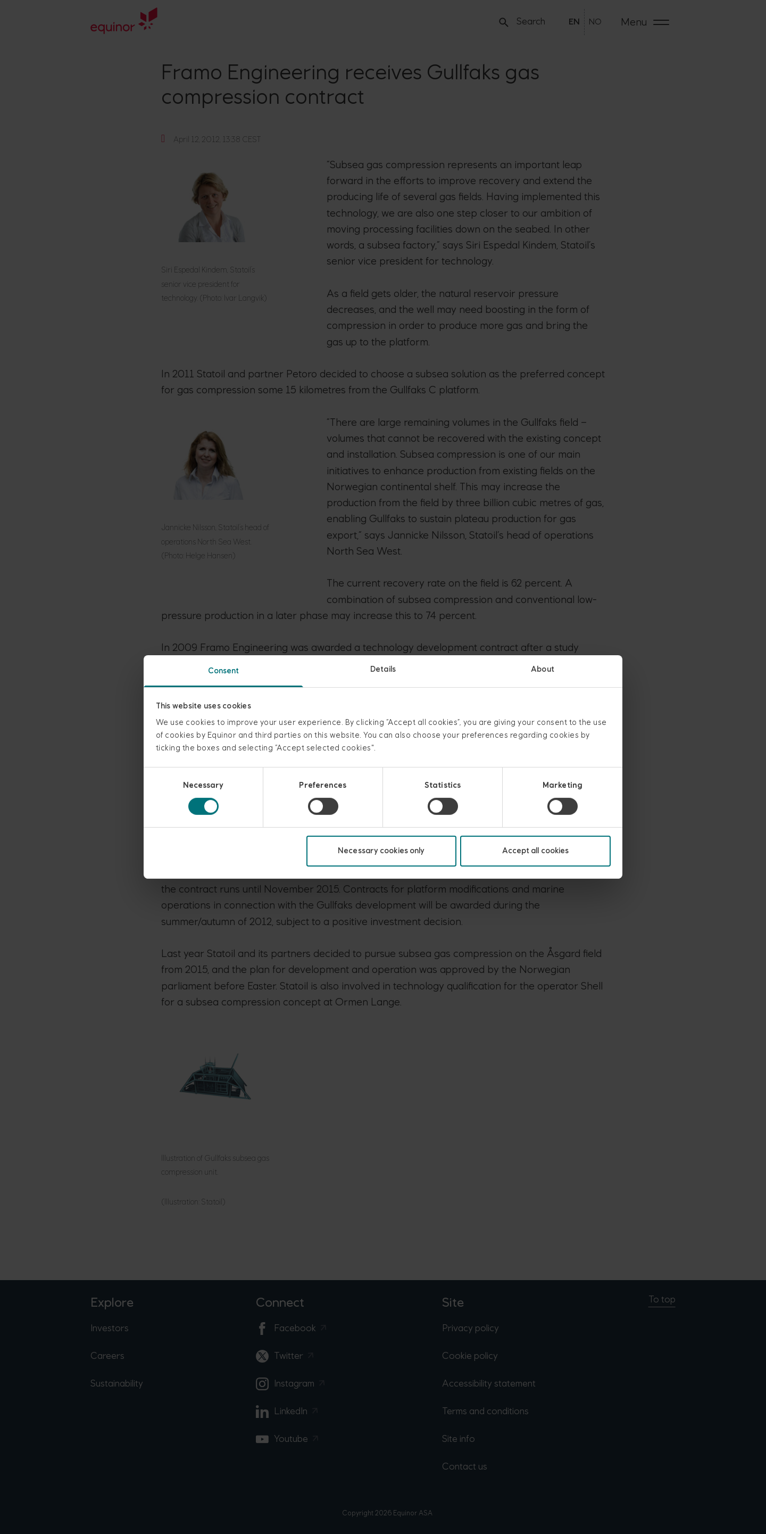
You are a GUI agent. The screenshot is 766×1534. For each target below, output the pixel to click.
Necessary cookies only (381, 851)
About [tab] (542, 669)
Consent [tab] (223, 671)
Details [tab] (383, 669)
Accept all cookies (535, 851)
